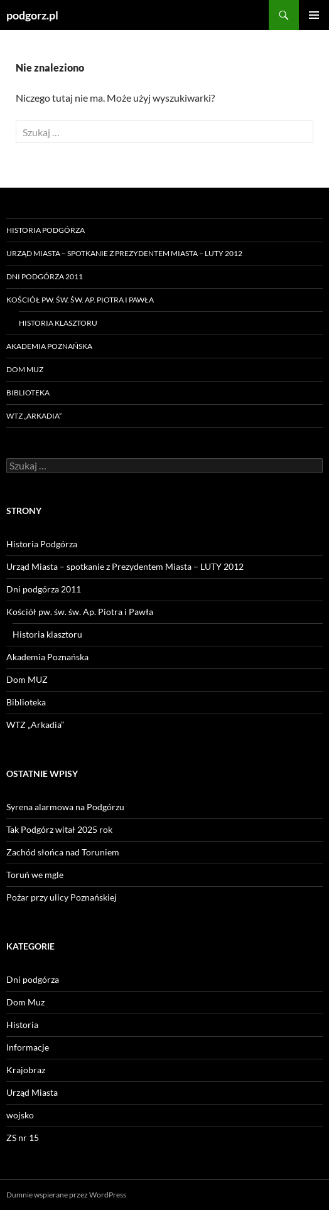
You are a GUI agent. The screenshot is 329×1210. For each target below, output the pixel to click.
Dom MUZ (24, 369)
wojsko (20, 1115)
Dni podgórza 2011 (44, 276)
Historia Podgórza (45, 230)
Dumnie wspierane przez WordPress (66, 1194)
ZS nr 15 (22, 1137)
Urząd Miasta (32, 1092)
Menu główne (314, 15)
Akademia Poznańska (49, 346)
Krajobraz (25, 1069)
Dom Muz (25, 1002)
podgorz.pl (32, 15)
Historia (22, 1024)
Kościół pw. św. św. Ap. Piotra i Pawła (80, 299)
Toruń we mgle (34, 874)
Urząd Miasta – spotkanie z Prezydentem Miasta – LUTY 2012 (124, 253)
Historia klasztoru (58, 323)
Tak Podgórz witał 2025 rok (59, 829)
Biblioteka (28, 392)
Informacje (27, 1047)
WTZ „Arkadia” (34, 415)
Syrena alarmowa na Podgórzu (65, 806)
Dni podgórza (32, 979)
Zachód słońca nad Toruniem (62, 852)
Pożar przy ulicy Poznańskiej (61, 897)
